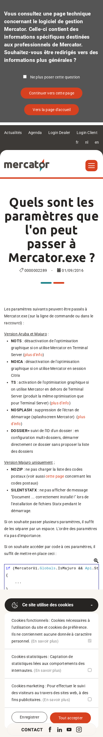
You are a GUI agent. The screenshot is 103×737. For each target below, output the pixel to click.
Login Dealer (59, 132)
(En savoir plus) (45, 641)
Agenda (35, 132)
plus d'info (33, 354)
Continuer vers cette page (51, 93)
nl (86, 142)
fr (77, 142)
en (97, 142)
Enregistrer (29, 717)
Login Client (87, 132)
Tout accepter (71, 718)
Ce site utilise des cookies (42, 605)
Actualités (13, 132)
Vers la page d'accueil (52, 109)
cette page (55, 476)
